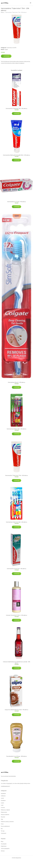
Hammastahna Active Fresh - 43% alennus (16, 568)
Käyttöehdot (3, 846)
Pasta (2, 824)
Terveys (2, 831)
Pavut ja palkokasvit (5, 826)
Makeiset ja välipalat (5, 809)
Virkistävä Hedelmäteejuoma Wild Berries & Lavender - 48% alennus (16, 662)
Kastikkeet (3, 800)
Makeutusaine (4, 812)
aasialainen (3, 793)
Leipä (2, 805)
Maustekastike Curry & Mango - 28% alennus (16, 756)
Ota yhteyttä (3, 843)
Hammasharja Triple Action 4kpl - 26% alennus (16, 522)
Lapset (2, 802)
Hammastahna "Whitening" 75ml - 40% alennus (16, 108)
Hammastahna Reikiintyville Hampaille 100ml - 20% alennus (16, 155)
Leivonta (3, 807)
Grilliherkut (3, 795)
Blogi (2, 841)
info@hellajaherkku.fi (5, 786)
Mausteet (3, 816)
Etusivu (2, 12)
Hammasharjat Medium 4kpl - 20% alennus (16, 429)
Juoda (2, 798)
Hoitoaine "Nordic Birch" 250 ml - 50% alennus (16, 615)
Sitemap (2, 850)
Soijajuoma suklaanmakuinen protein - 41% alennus (16, 709)
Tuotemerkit (9, 47)
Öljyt (2, 819)
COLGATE (14, 47)
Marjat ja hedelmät (5, 814)
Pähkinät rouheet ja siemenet (7, 821)
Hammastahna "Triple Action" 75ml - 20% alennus (16, 475)
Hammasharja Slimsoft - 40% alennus (16, 382)
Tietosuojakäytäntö (5, 848)
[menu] (30, 3)
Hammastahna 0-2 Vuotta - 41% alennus (16, 201)
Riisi (2, 828)
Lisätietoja (6, 56)
